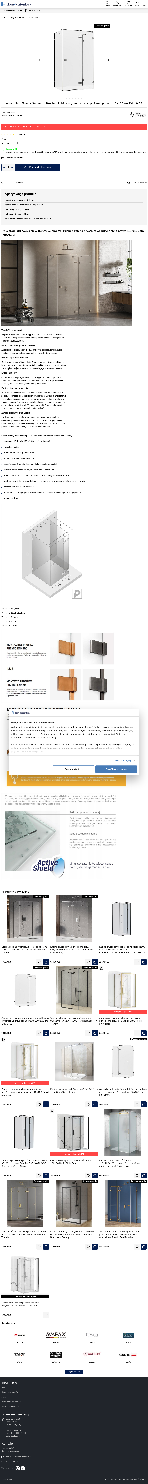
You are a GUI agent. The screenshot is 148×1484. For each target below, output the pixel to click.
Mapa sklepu (6, 1479)
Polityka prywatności (10, 1406)
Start (3, 17)
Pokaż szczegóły (122, 760)
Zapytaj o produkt (139, 183)
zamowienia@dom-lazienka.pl (18, 1457)
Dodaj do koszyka (40, 167)
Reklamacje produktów (11, 1402)
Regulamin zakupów (10, 1392)
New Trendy (16, 116)
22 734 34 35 (12, 1461)
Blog (3, 1387)
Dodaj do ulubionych (14, 183)
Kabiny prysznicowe (16, 17)
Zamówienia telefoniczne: (21, 10)
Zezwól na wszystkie (116, 769)
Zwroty (4, 1397)
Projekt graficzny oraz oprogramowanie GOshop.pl (125, 1479)
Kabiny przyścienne (36, 17)
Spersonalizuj (74, 769)
